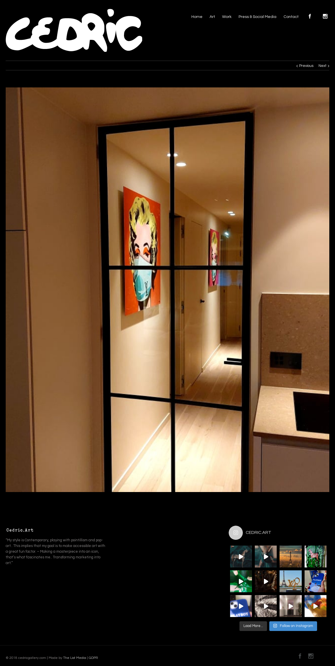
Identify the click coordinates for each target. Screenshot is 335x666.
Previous (306, 66)
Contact (291, 17)
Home (196, 17)
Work (226, 17)
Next (322, 66)
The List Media (74, 658)
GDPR (93, 658)
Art (212, 17)
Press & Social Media (257, 17)
